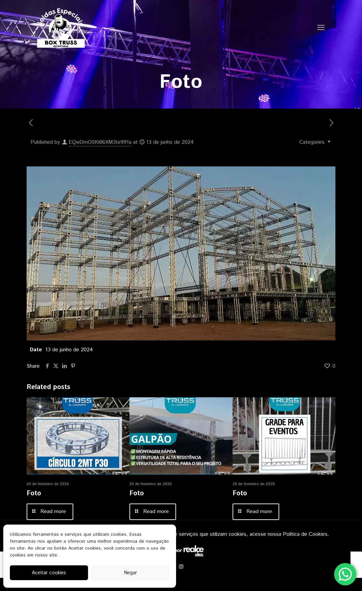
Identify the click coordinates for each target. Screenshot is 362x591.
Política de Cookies (305, 534)
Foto (34, 493)
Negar (130, 572)
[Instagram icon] (181, 566)
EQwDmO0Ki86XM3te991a (100, 142)
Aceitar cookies (49, 572)
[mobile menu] (321, 28)
